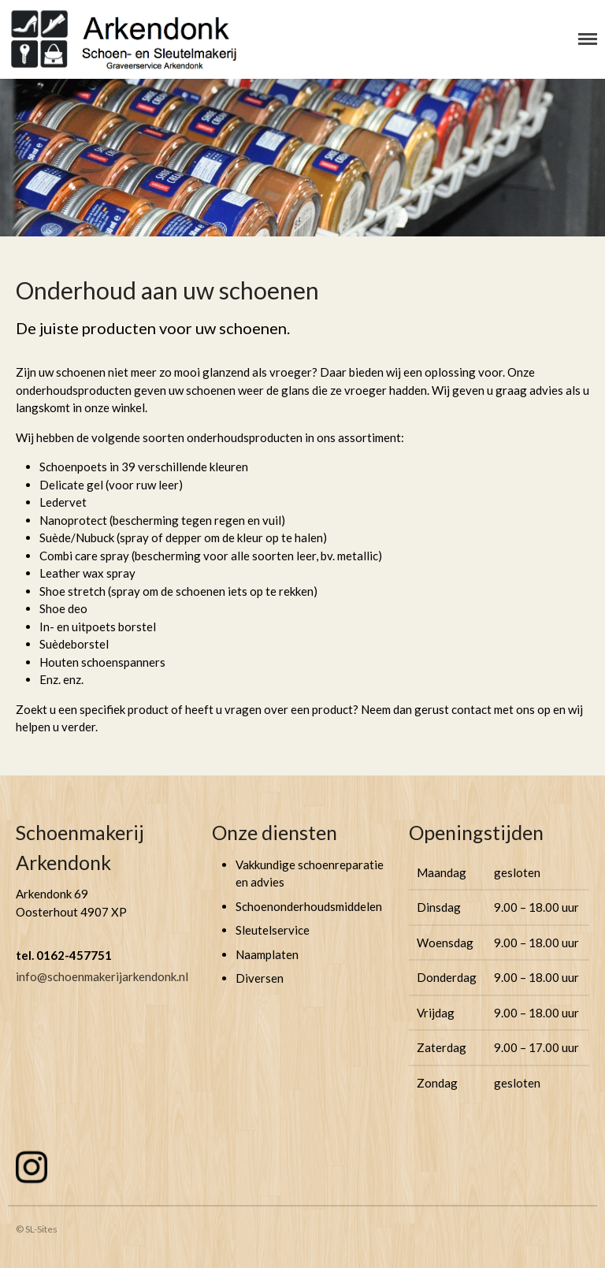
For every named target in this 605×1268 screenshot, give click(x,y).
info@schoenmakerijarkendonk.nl (102, 976)
